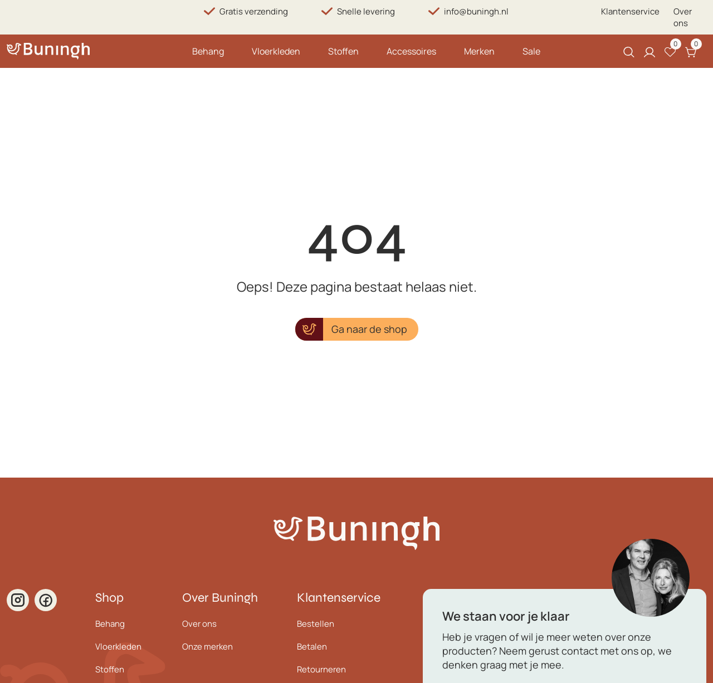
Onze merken (207, 646)
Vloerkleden (276, 51)
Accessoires (411, 51)
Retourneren (321, 669)
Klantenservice (630, 11)
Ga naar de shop (369, 329)
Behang (208, 51)
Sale (531, 51)
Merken (479, 51)
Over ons (682, 17)
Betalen (312, 646)
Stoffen (343, 51)
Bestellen (315, 624)
